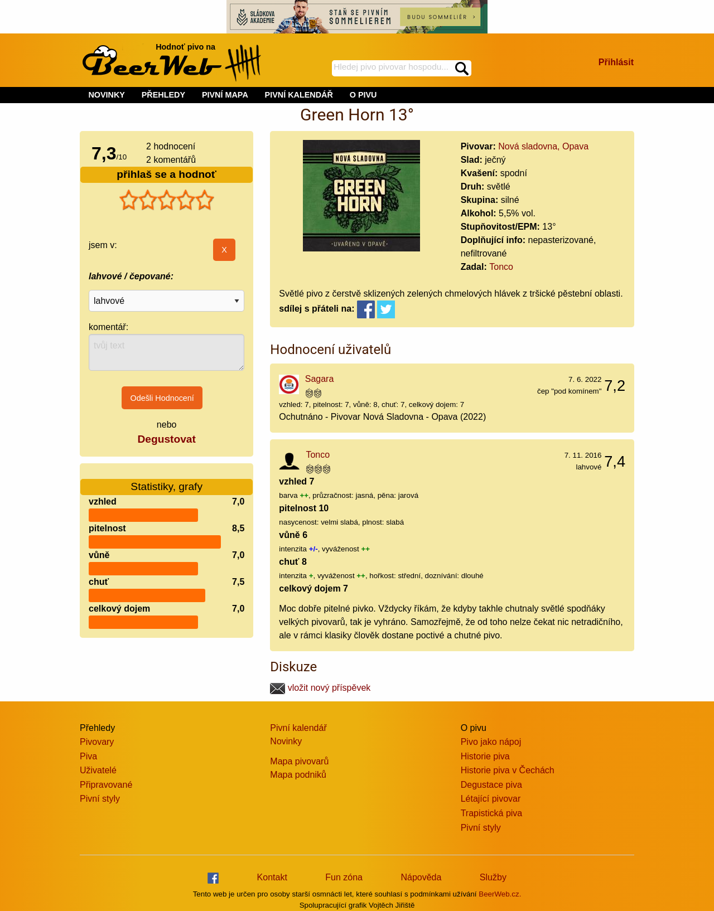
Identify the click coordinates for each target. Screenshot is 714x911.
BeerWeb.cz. (500, 894)
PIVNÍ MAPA (225, 94)
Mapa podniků (298, 774)
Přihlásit (616, 62)
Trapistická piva (492, 813)
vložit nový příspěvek (320, 687)
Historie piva (485, 756)
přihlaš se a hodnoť (166, 174)
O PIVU (363, 94)
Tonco (501, 267)
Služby (493, 877)
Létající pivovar (491, 798)
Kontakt (272, 877)
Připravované (106, 784)
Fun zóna (344, 877)
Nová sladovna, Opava (543, 146)
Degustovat (166, 439)
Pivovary (97, 742)
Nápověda (421, 877)
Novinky (286, 741)
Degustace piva (491, 784)
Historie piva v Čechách (507, 770)
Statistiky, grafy (166, 480)
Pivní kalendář (298, 728)
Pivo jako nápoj (491, 742)
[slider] (166, 200)
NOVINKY (106, 94)
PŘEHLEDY (163, 94)
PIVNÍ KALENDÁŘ (299, 94)
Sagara (319, 379)
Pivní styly (100, 798)
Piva (88, 756)
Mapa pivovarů (299, 761)
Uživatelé (98, 770)
